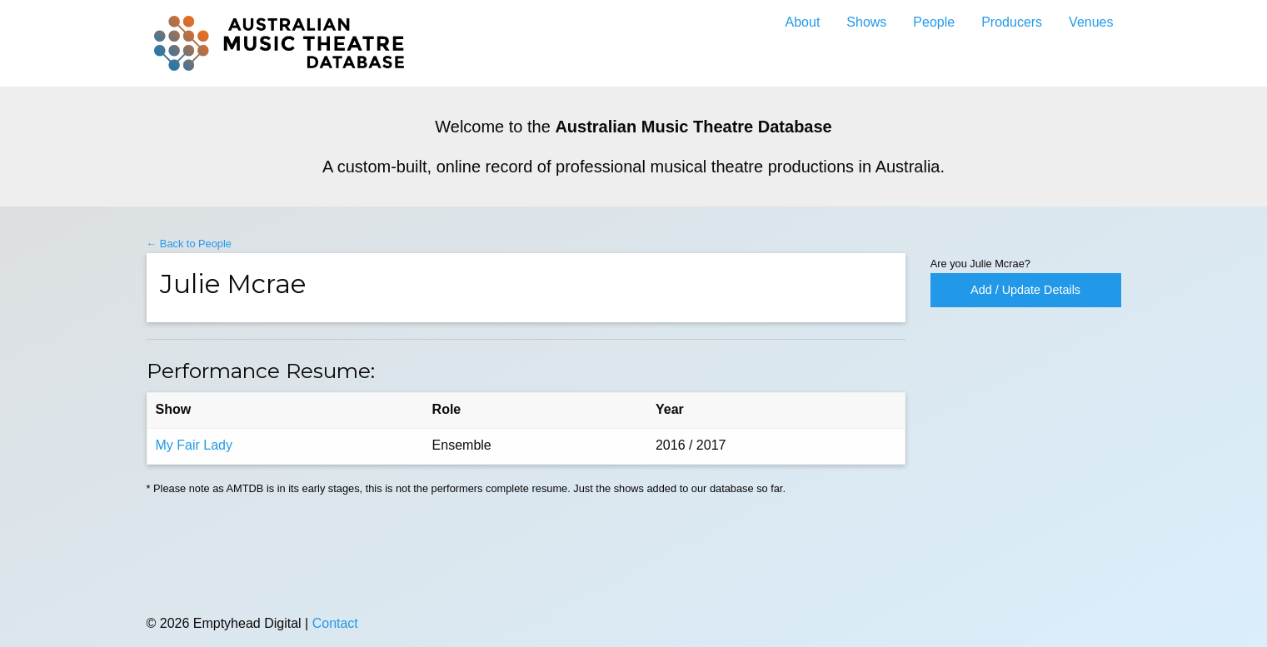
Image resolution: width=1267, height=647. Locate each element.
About (803, 22)
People (934, 22)
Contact (335, 623)
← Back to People (189, 243)
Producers (1011, 22)
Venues (1091, 22)
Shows (866, 22)
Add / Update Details (1025, 289)
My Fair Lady (194, 445)
